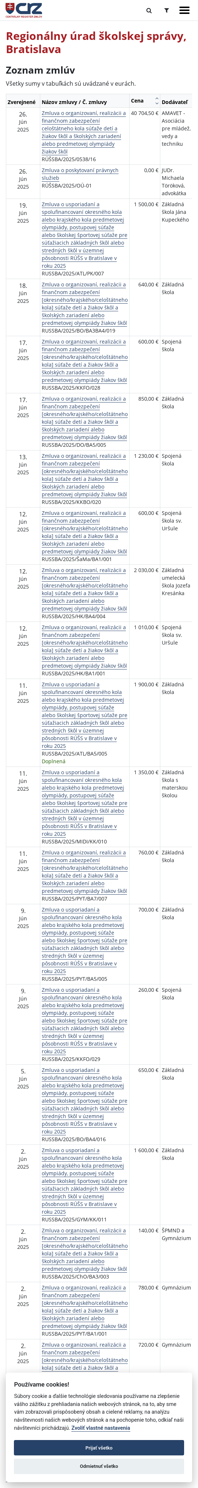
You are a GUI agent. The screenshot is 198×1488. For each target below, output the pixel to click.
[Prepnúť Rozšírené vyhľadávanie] (167, 10)
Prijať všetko (99, 1448)
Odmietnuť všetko (99, 1466)
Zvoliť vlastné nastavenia (100, 1428)
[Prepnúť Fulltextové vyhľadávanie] (149, 10)
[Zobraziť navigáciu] (184, 10)
